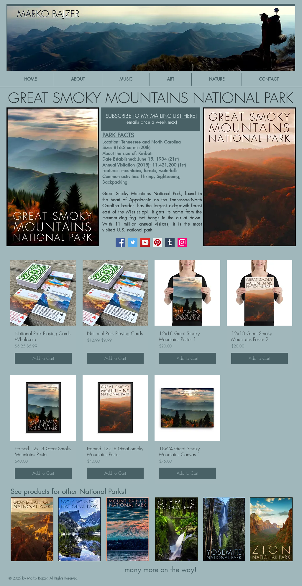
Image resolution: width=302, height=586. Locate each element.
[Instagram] (182, 242)
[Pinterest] (157, 242)
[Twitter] (132, 242)
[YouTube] (145, 242)
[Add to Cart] (43, 358)
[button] (126, 79)
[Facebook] (120, 242)
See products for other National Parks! (69, 491)
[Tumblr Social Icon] (170, 242)
